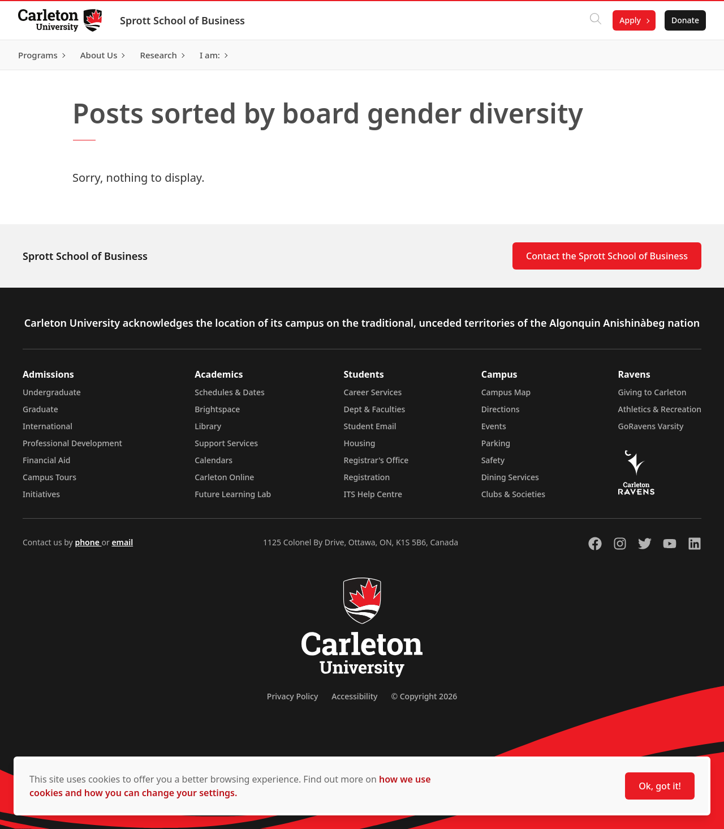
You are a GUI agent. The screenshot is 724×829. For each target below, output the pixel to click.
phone (88, 542)
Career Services (373, 392)
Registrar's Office (376, 460)
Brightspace (217, 409)
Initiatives (41, 494)
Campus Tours (49, 477)
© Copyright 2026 (424, 696)
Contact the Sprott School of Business (607, 256)
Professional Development (72, 443)
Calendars (213, 460)
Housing (360, 443)
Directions (500, 409)
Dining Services (510, 477)
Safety (493, 460)
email (122, 542)
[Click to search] (595, 20)
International (47, 426)
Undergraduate (52, 392)
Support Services (226, 443)
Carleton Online (224, 477)
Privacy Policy (292, 696)
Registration (367, 477)
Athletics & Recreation (659, 409)
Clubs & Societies (513, 494)
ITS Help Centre (373, 494)
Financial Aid (46, 460)
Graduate (40, 409)
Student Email (370, 426)
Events (493, 426)
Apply (630, 20)
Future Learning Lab (233, 494)
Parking (496, 443)
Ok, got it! (660, 786)
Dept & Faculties (375, 409)
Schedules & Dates (230, 392)
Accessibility (354, 696)
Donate (685, 20)
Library (208, 426)
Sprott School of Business (182, 20)
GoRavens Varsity (651, 426)
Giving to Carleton (652, 392)
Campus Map (506, 392)
